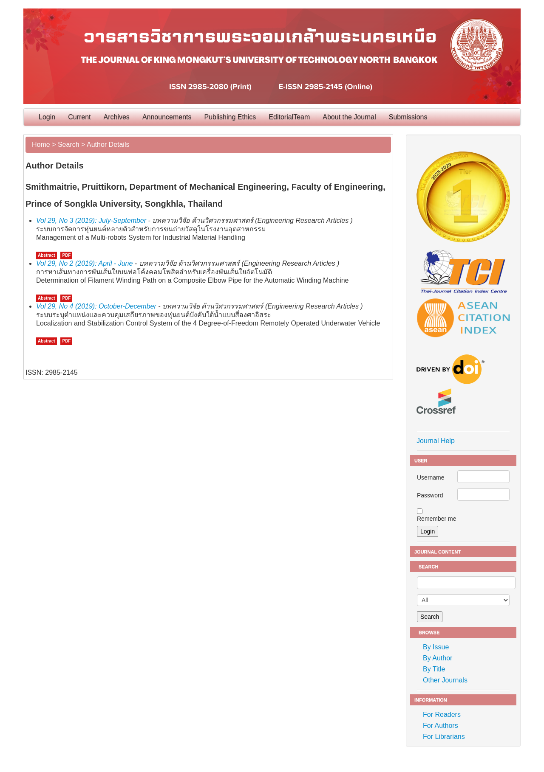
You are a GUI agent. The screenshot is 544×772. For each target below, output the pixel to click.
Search (68, 144)
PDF (66, 255)
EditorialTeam (289, 117)
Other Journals (445, 680)
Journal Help (435, 440)
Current (79, 117)
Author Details (108, 144)
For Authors (440, 725)
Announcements (167, 117)
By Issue (436, 647)
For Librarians (444, 736)
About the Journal (349, 117)
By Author (437, 658)
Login (47, 117)
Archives (117, 117)
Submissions (408, 117)
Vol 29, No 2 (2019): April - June (84, 263)
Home (41, 144)
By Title (434, 669)
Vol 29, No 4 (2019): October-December (96, 306)
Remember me (436, 518)
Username (431, 477)
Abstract (46, 255)
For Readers (442, 714)
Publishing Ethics (230, 117)
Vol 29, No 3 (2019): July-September (91, 220)
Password (430, 495)
